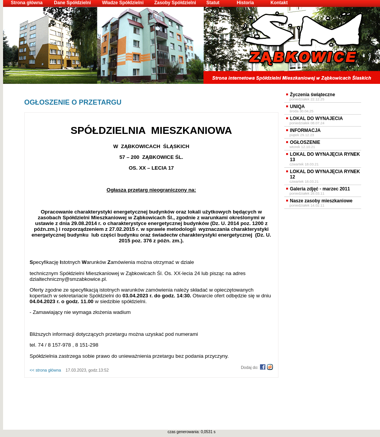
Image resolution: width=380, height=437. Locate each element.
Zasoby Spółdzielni (175, 2)
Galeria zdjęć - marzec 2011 (320, 189)
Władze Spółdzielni (122, 2)
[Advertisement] (151, 390)
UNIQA (297, 106)
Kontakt (279, 2)
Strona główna (27, 2)
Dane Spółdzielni (72, 2)
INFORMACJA (305, 130)
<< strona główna (45, 370)
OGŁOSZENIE (305, 142)
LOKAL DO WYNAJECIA (316, 118)
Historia (245, 2)
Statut (213, 2)
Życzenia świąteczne (312, 94)
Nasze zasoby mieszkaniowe (321, 200)
